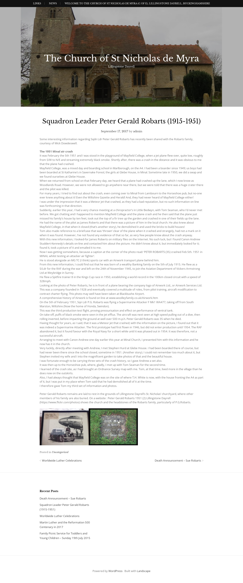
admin (137, 131)
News (53, 3)
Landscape (143, 571)
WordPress (115, 571)
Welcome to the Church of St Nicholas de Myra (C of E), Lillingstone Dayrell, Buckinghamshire (137, 3)
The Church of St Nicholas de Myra (121, 58)
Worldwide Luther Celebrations (62, 460)
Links (37, 3)
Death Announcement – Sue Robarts (178, 460)
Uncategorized (60, 452)
